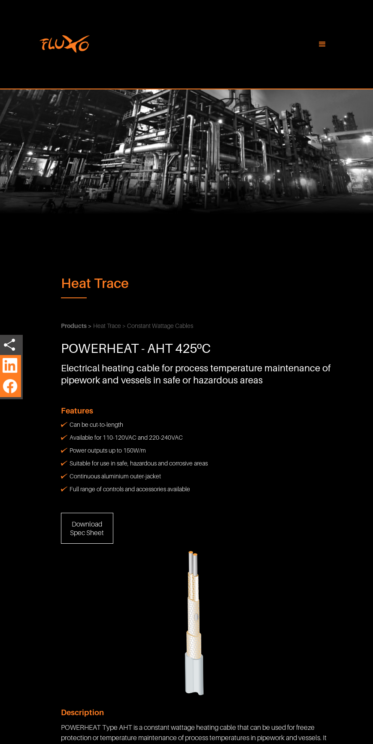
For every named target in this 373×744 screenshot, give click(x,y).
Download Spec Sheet (87, 528)
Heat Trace (95, 283)
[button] (322, 44)
